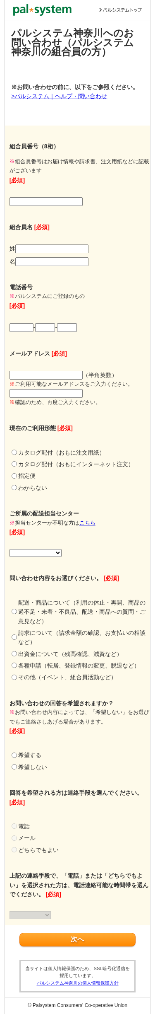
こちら (87, 523)
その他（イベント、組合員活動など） (67, 677)
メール (27, 838)
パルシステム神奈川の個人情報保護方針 (78, 982)
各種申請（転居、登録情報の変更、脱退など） (79, 665)
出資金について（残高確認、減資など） (70, 654)
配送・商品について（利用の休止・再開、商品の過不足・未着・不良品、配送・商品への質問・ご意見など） (81, 611)
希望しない (32, 767)
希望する (29, 755)
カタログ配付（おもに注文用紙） (61, 452)
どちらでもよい (38, 850)
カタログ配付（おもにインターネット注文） (76, 464)
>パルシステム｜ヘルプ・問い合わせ (59, 96)
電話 (24, 826)
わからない (32, 487)
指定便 (27, 475)
